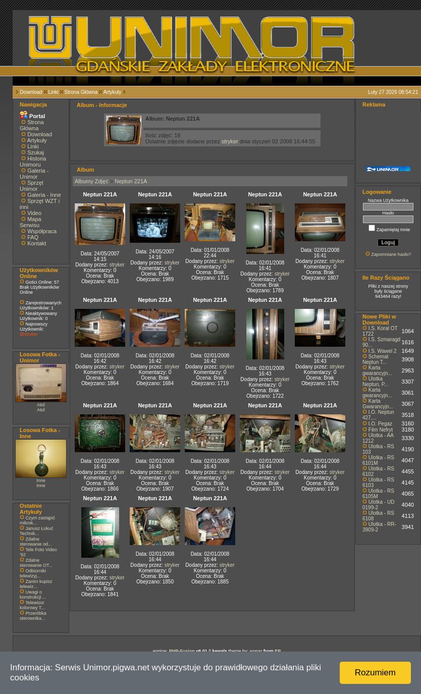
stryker (230, 141)
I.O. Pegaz (380, 423)
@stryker (29, 334)
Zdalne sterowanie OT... (36, 563)
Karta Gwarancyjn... (377, 403)
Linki (53, 92)
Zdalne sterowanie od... (36, 542)
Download (31, 92)
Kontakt (36, 243)
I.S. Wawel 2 (383, 351)
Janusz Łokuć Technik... (37, 531)
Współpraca (42, 231)
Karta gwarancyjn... (377, 370)
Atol (41, 404)
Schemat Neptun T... (375, 359)
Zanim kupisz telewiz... (36, 584)
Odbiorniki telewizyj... (33, 573)
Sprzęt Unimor (31, 186)
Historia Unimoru (33, 161)
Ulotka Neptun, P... (375, 381)
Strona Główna (81, 92)
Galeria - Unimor (34, 174)
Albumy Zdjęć (92, 181)
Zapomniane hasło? (391, 254)
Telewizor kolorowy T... (32, 605)
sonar (256, 651)
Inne (40, 480)
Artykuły (112, 92)
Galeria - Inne (44, 195)
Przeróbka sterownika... (33, 616)
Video (34, 213)
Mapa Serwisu (30, 222)
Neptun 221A (131, 181)
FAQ (32, 237)
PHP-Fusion (182, 651)
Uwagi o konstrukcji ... (33, 595)
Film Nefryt (381, 430)
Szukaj (35, 152)
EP (278, 651)
